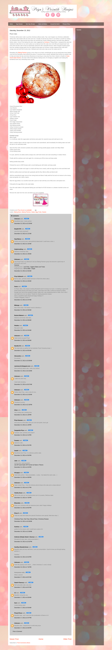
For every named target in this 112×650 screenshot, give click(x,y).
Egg (37, 212)
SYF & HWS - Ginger (29, 268)
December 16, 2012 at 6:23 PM (22, 557)
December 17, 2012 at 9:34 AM (22, 607)
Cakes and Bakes (42, 24)
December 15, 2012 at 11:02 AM (23, 394)
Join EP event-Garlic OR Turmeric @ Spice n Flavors (28, 464)
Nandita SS (17, 346)
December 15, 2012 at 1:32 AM (22, 243)
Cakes (33, 212)
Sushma (17, 526)
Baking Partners (22, 52)
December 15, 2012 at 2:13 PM (22, 435)
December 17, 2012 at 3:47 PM (22, 617)
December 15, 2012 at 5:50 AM (22, 310)
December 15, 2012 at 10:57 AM (23, 384)
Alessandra (17, 356)
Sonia (16, 286)
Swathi (16, 450)
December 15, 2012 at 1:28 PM (22, 414)
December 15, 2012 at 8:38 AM (22, 340)
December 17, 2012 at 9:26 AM (22, 597)
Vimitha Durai (18, 493)
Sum (15, 603)
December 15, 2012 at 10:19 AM (23, 370)
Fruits (39, 212)
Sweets (44, 212)
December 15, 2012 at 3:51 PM (22, 445)
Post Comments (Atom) (23, 642)
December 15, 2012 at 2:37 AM (22, 299)
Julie (15, 460)
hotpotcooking (18, 249)
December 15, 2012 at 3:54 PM (22, 455)
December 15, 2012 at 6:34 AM (22, 330)
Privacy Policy (66, 24)
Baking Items (17, 212)
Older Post (67, 639)
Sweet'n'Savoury (19, 582)
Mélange (16, 305)
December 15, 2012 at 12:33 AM (23, 223)
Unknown (17, 218)
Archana (46, 42)
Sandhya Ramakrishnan (21, 547)
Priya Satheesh (18, 276)
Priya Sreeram (18, 420)
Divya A (16, 513)
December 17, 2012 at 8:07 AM (22, 577)
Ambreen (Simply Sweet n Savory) (24, 537)
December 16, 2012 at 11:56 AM (23, 531)
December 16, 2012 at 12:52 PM (23, 541)
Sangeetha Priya (19, 430)
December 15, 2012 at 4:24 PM (22, 467)
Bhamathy (17, 503)
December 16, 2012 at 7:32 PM (22, 567)
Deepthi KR (17, 229)
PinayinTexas (18, 613)
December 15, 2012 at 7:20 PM (22, 497)
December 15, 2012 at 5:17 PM (22, 487)
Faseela (16, 440)
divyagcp (17, 472)
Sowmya (16, 265)
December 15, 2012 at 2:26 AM (22, 281)
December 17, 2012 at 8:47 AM (22, 587)
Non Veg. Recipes (30, 24)
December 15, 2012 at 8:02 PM (22, 507)
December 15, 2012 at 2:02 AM (22, 271)
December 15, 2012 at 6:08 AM (22, 320)
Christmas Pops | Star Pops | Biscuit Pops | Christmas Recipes (31, 519)
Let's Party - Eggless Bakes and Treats (34, 266)
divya (16, 410)
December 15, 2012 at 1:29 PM (22, 425)
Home (11, 24)
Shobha (16, 325)
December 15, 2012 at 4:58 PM (22, 477)
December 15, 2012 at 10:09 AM (23, 360)
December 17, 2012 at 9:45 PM (22, 628)
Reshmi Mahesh (19, 315)
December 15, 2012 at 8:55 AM (22, 350)
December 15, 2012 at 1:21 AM (22, 233)
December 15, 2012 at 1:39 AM (22, 253)
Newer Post (14, 639)
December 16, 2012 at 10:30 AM (23, 521)
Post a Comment (17, 631)
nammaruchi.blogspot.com (22, 366)
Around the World (54, 24)
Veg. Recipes (19, 24)
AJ (15, 592)
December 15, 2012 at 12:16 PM (23, 404)
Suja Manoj (17, 239)
